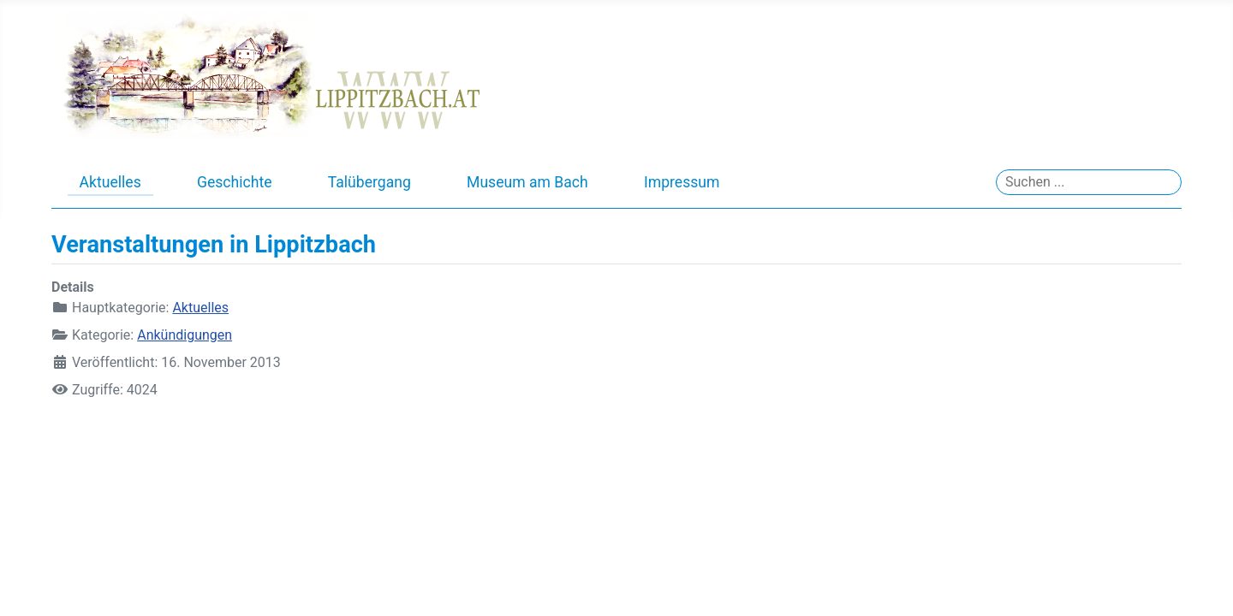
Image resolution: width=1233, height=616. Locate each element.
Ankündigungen (184, 335)
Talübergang (369, 182)
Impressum (682, 182)
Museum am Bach (527, 182)
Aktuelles (110, 182)
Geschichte (234, 182)
